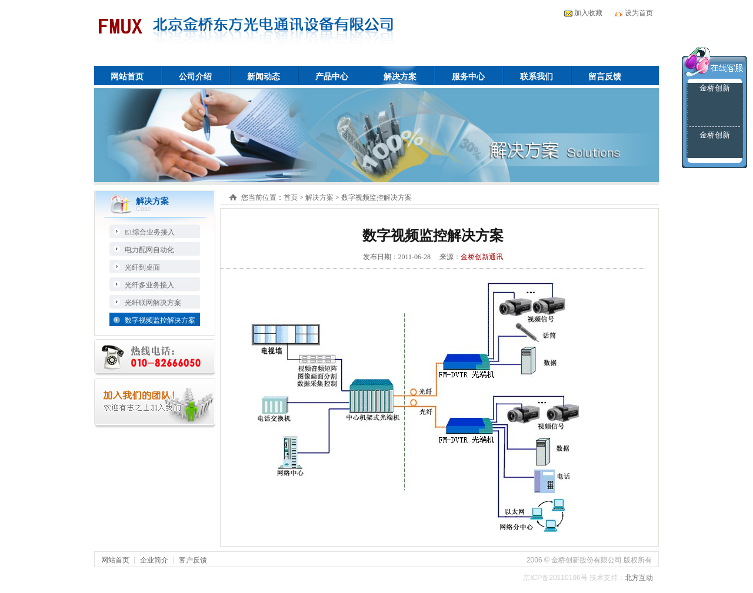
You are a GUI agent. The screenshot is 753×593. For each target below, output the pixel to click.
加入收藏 (588, 13)
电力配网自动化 (149, 250)
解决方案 (400, 76)
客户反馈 (193, 560)
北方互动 (639, 578)
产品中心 (331, 76)
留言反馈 (604, 76)
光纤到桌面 (142, 267)
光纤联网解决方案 (153, 303)
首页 (291, 197)
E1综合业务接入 (150, 232)
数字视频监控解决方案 (160, 320)
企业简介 (154, 560)
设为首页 (639, 13)
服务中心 (468, 76)
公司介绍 (195, 76)
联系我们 (536, 76)
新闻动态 (263, 76)
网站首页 (127, 76)
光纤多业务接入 (149, 285)
